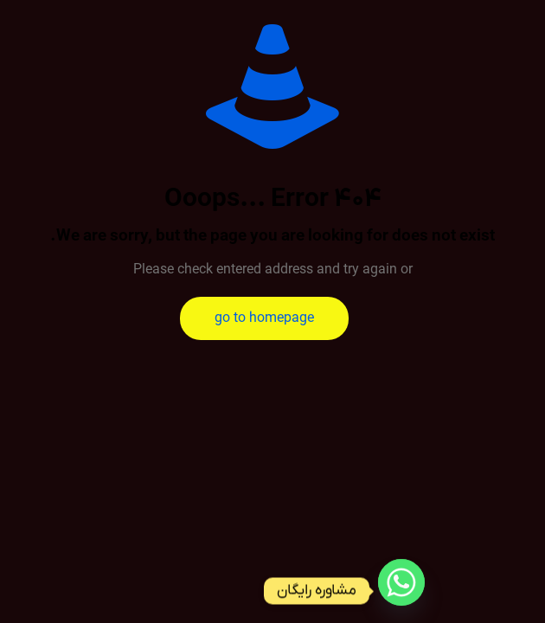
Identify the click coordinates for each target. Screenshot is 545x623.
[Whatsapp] (401, 591)
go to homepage (264, 318)
